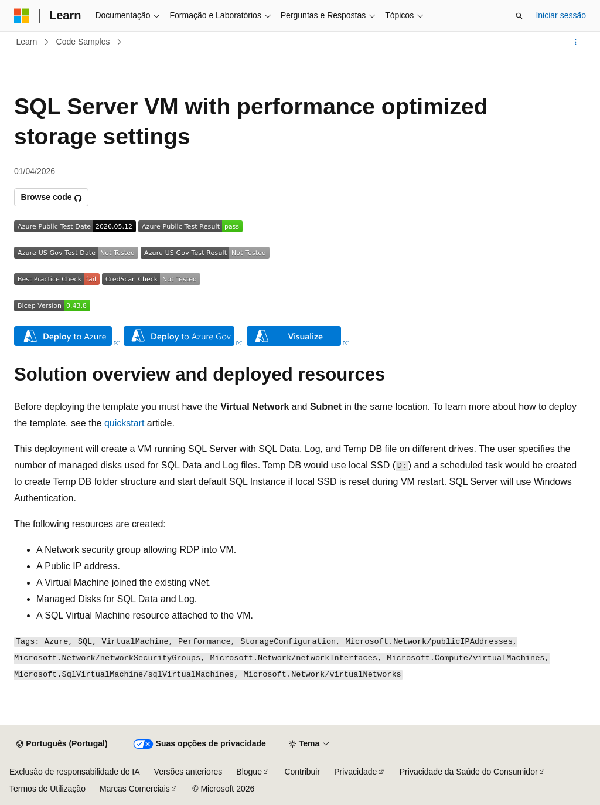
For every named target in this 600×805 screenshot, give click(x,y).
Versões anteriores (188, 771)
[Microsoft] (21, 15)
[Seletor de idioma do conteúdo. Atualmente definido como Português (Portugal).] (61, 744)
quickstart (124, 423)
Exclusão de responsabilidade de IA (74, 771)
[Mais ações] (575, 42)
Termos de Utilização (47, 788)
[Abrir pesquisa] (519, 15)
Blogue (249, 771)
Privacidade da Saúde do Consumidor (469, 771)
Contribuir (302, 771)
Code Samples (83, 41)
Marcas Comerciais (135, 788)
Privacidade (355, 771)
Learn (27, 41)
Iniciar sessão (561, 15)
